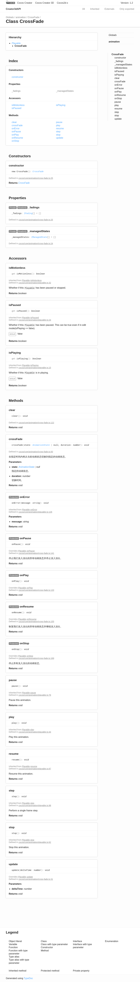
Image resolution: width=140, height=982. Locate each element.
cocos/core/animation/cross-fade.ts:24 (36, 243)
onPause (16, 131)
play (58, 125)
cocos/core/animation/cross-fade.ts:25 (36, 178)
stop (58, 134)
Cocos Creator (24, 3)
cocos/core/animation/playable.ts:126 (35, 512)
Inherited (94, 9)
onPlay (15, 134)
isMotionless (18, 105)
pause (59, 122)
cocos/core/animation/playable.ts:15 (35, 367)
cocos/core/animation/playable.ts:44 (35, 732)
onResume (17, 138)
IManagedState (39, 237)
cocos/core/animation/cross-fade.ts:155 (36, 621)
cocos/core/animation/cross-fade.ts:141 (36, 553)
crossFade (17, 125)
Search (75, 9)
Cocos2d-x (62, 3)
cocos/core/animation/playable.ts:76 (35, 695)
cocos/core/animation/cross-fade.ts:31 (36, 879)
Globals (10, 17)
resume (60, 128)
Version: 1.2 (127, 3)
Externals (109, 9)
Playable (16, 43)
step (58, 131)
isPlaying (60, 105)
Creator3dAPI (13, 9)
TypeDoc (28, 978)
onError (15, 128)
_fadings (16, 91)
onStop (15, 141)
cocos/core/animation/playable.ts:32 (35, 283)
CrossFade (33, 17)
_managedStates (65, 91)
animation (21, 17)
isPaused (16, 108)
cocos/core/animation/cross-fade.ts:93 (36, 452)
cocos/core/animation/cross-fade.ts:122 (36, 422)
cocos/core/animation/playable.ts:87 (35, 769)
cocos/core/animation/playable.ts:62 (35, 842)
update (59, 138)
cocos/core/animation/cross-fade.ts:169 (36, 658)
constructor (17, 77)
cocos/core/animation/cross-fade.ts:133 (36, 590)
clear (14, 122)
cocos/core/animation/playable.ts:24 (35, 320)
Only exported (127, 9)
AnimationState (41, 445)
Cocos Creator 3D (44, 3)
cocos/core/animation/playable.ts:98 (35, 805)
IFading (28, 213)
